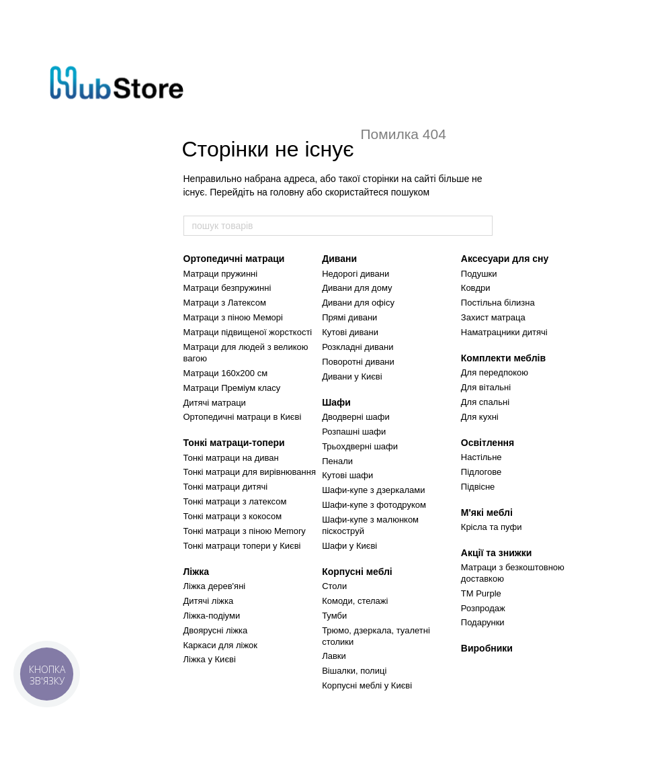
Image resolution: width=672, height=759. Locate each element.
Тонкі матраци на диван (231, 458)
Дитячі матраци (214, 403)
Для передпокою (494, 372)
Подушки (479, 274)
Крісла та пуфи (491, 527)
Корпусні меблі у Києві (367, 685)
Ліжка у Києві (209, 659)
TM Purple (481, 593)
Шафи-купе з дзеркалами (373, 490)
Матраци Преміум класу (232, 388)
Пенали (337, 461)
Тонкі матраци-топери (234, 442)
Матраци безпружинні (227, 288)
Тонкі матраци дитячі (225, 487)
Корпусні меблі (357, 571)
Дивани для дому (357, 288)
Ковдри (476, 288)
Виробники (487, 648)
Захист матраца (493, 317)
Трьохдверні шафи (360, 446)
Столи (334, 586)
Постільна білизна (498, 303)
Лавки (334, 656)
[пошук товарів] (482, 226)
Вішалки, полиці (354, 671)
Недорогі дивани (355, 274)
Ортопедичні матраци (234, 258)
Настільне (481, 457)
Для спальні (485, 402)
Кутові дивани (350, 332)
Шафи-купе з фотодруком (374, 505)
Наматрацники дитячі (504, 332)
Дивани (339, 258)
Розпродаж (483, 608)
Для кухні (480, 417)
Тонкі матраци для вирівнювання (249, 472)
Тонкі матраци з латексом (235, 501)
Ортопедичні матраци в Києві (242, 417)
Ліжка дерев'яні (214, 586)
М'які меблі (487, 512)
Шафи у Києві (349, 546)
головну (287, 192)
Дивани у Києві (352, 376)
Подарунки (483, 622)
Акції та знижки (496, 552)
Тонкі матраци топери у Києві (242, 546)
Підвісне (478, 487)
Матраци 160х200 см (225, 373)
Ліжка (196, 571)
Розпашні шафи (354, 432)
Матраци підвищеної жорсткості (247, 332)
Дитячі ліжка (208, 601)
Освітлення (487, 442)
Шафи (336, 402)
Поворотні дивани (358, 362)
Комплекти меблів (503, 358)
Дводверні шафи (356, 417)
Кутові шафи (347, 475)
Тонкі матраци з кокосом (232, 516)
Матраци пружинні (220, 274)
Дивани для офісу (358, 303)
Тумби (334, 616)
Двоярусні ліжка (215, 630)
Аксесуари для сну (504, 258)
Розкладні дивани (357, 347)
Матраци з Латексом (224, 303)
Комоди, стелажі (355, 601)
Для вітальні (486, 387)
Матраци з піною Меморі (233, 317)
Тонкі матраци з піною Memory (244, 531)
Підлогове (481, 472)
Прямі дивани (349, 317)
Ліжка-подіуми (212, 616)
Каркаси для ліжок (220, 645)
